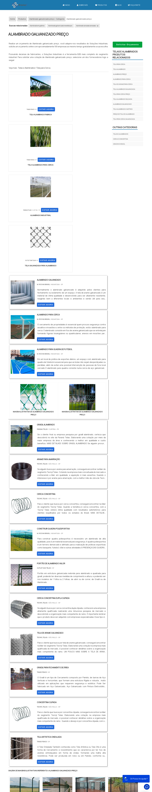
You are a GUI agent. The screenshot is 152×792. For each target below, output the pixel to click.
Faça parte (134, 5)
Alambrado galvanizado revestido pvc (60, 26)
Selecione (14, 712)
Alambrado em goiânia (37, 26)
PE (61, 712)
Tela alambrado (119, 69)
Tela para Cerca (43, 68)
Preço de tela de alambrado (123, 114)
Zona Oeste (38, 733)
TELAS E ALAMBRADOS (120, 134)
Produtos (101, 5)
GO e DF (78, 712)
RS (55, 712)
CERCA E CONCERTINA (120, 139)
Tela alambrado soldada (122, 99)
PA (92, 712)
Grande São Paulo (72, 733)
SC (49, 712)
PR (44, 712)
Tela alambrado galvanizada (124, 89)
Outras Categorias (125, 127)
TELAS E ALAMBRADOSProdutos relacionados (125, 54)
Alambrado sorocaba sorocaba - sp (87, 26)
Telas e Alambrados (26, 68)
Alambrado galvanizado (122, 104)
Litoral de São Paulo (88, 733)
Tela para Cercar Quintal (112, 770)
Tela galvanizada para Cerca (113, 766)
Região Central (15, 733)
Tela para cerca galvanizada (124, 119)
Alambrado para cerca (122, 79)
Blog (118, 5)
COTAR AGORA (21, 115)
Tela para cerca (119, 64)
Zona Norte (27, 733)
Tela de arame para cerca (123, 84)
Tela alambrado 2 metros (122, 109)
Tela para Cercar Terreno (113, 774)
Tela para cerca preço (121, 94)
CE (72, 712)
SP (38, 712)
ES (33, 712)
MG (27, 712)
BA (66, 712)
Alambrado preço (120, 74)
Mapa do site (77, 771)
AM (86, 712)
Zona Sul (49, 733)
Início (66, 5)
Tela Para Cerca (108, 758)
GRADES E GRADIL (119, 144)
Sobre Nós (82, 5)
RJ (21, 712)
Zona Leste (59, 733)
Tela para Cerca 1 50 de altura (114, 762)
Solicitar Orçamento (127, 45)
